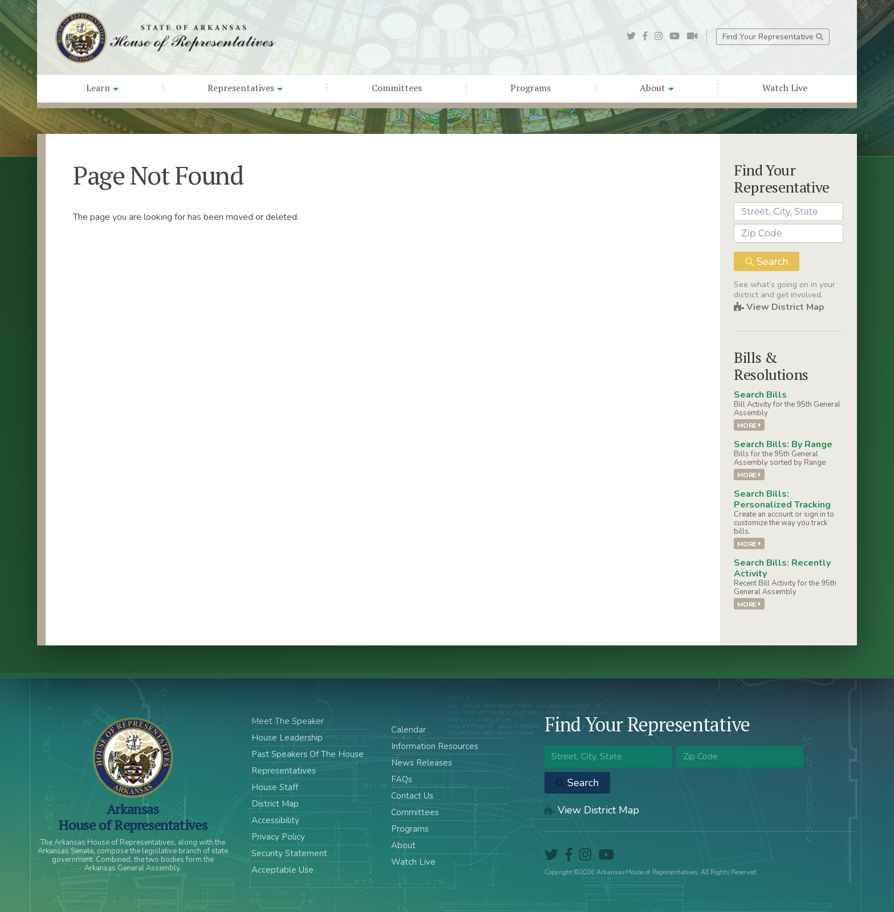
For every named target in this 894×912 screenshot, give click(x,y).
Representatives (245, 87)
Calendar (408, 729)
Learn (102, 87)
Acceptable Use (282, 870)
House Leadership (287, 737)
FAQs (401, 779)
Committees (397, 87)
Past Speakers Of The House (307, 754)
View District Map (779, 307)
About (657, 87)
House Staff (274, 787)
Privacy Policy (278, 837)
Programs (530, 87)
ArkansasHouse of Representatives (132, 817)
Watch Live (784, 87)
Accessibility (275, 820)
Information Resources (434, 746)
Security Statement (289, 853)
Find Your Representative (772, 36)
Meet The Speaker (287, 721)
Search (766, 261)
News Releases (421, 762)
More (749, 425)
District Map (275, 803)
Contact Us (412, 795)
